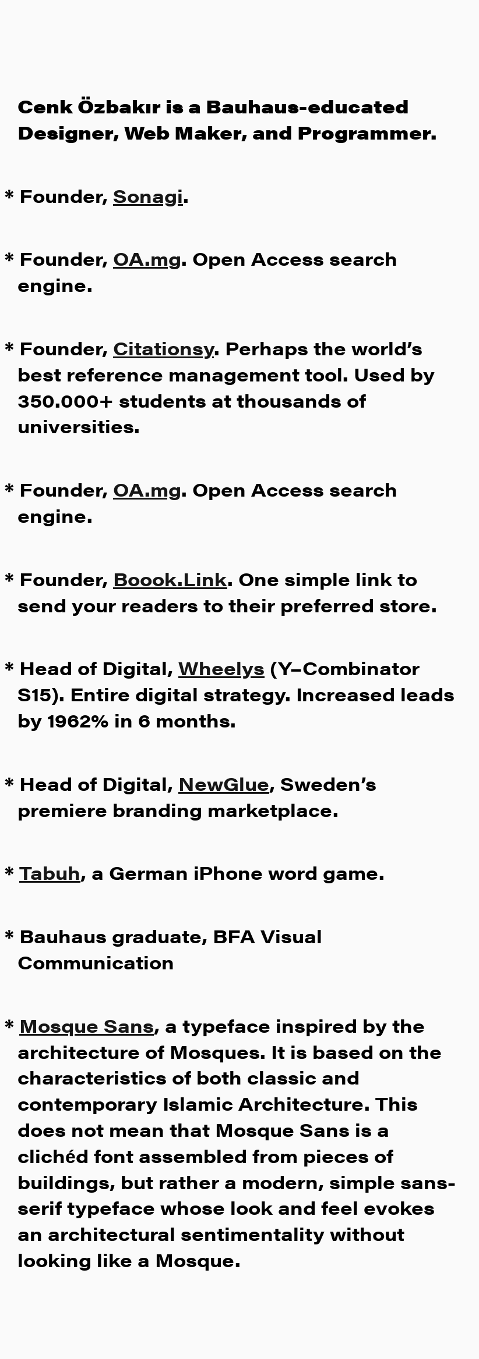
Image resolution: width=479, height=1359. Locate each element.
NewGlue (223, 783)
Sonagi (148, 195)
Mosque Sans (86, 1025)
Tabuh (49, 872)
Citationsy (163, 347)
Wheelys (221, 667)
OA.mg (147, 258)
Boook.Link (170, 578)
